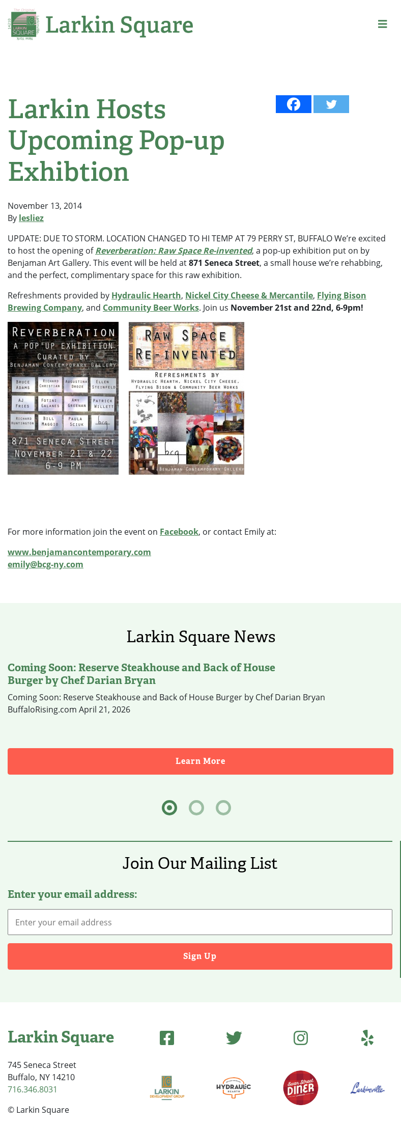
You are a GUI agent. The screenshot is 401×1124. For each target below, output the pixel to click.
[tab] (169, 807)
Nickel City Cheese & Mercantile (249, 295)
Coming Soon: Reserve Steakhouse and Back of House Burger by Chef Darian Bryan (141, 674)
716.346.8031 (33, 1089)
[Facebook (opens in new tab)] (167, 1038)
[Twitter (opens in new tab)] (234, 1038)
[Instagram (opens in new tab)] (301, 1038)
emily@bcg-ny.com (45, 564)
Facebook (179, 531)
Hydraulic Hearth (146, 295)
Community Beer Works (151, 307)
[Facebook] (293, 104)
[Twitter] (331, 104)
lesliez (31, 218)
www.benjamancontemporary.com (79, 552)
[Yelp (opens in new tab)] (367, 1038)
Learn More (284, 760)
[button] (382, 24)
